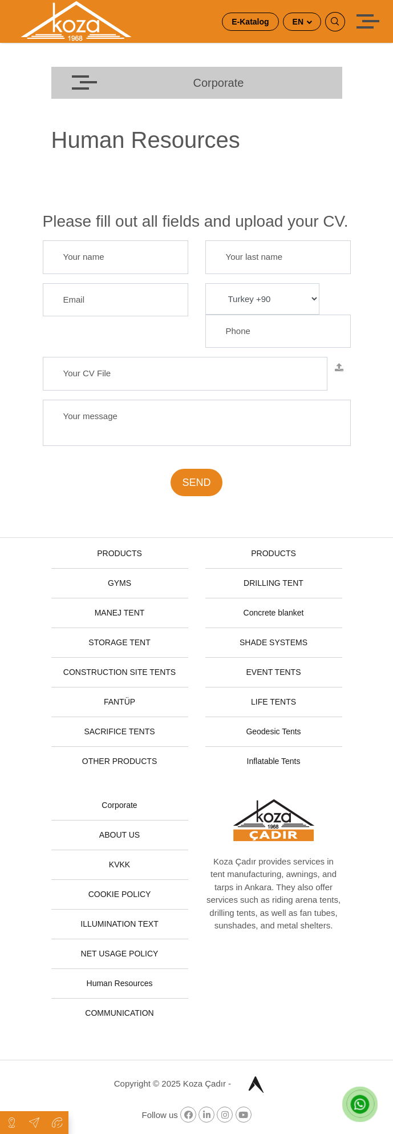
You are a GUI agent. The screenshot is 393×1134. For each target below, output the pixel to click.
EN (299, 21)
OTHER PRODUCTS (119, 761)
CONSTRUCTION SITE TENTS (119, 672)
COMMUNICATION (119, 1013)
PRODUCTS (119, 553)
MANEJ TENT (120, 612)
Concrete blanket (274, 612)
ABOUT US (119, 834)
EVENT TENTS (273, 672)
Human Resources (120, 983)
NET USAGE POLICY (120, 953)
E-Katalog (250, 21)
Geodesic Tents (273, 731)
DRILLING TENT (273, 583)
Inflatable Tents (274, 761)
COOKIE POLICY (119, 894)
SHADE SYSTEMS (273, 642)
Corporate (119, 805)
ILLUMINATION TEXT (119, 923)
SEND (196, 482)
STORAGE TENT (119, 642)
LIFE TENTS (273, 701)
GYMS (119, 583)
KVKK (119, 864)
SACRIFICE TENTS (119, 731)
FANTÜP (119, 701)
